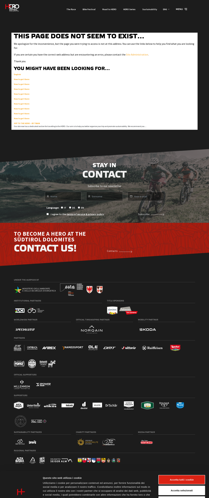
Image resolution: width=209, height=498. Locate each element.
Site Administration (137, 54)
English (17, 74)
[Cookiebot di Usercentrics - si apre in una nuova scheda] (21, 491)
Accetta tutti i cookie (182, 455)
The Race (71, 9)
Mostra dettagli (172, 491)
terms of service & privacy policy (85, 214)
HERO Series (129, 9)
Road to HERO (109, 9)
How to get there (21, 79)
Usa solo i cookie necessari (182, 476)
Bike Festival (89, 9)
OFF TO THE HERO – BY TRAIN (27, 123)
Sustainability (149, 9)
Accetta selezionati (182, 466)
